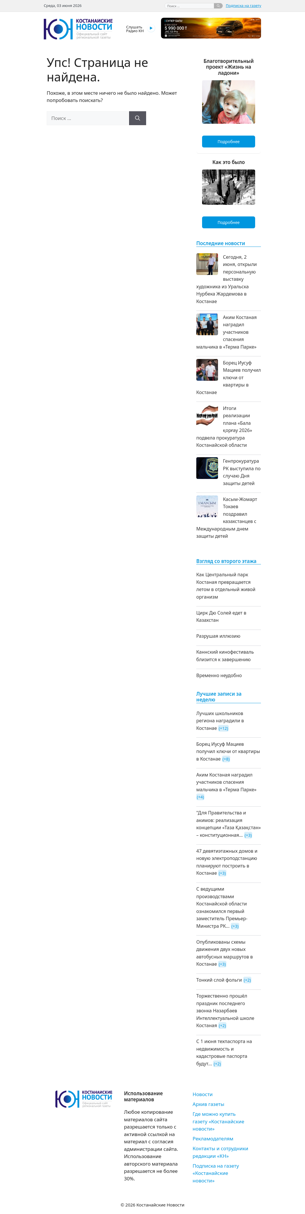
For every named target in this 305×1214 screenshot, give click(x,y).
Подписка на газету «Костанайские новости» (216, 1173)
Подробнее (228, 141)
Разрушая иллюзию (218, 636)
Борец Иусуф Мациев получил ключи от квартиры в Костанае (228, 377)
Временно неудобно (219, 675)
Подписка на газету (243, 5)
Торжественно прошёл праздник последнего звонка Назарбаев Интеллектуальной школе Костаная (225, 1011)
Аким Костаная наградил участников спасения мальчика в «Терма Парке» (226, 332)
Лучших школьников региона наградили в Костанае (220, 720)
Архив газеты (208, 1104)
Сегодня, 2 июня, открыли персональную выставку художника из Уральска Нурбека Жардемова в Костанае (226, 279)
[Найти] (218, 5)
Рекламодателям (213, 1138)
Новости (203, 1094)
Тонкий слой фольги (219, 980)
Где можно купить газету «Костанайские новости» (218, 1121)
